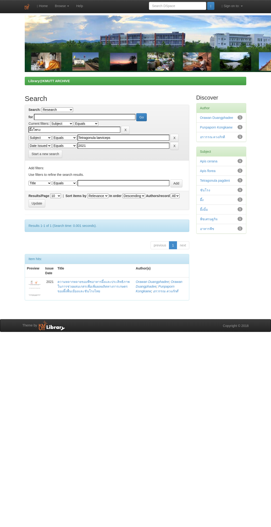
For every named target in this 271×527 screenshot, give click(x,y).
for (31, 117)
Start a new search (45, 154)
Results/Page (39, 196)
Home (42, 6)
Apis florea (208, 171)
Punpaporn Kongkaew (216, 127)
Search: (35, 110)
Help (79, 6)
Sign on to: (232, 6)
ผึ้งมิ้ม (204, 209)
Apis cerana (209, 161)
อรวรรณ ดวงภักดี (165, 291)
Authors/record (158, 196)
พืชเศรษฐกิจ (209, 219)
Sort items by (76, 196)
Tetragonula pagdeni (215, 180)
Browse (62, 6)
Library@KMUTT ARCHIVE (49, 81)
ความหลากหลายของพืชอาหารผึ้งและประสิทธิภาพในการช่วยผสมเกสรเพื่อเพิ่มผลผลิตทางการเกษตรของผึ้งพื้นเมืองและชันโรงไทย (93, 286)
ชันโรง (205, 190)
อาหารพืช (207, 229)
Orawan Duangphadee (152, 282)
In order (115, 196)
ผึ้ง (202, 200)
